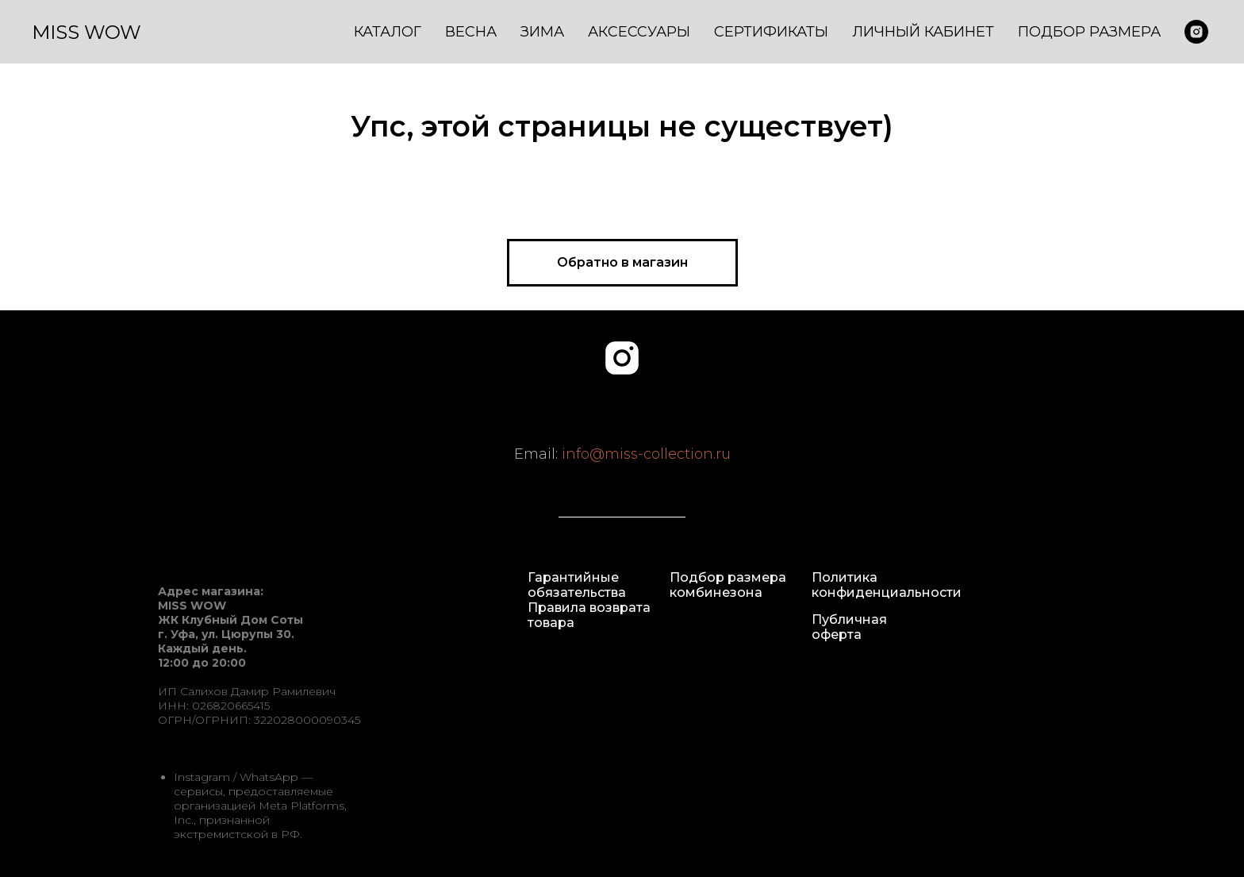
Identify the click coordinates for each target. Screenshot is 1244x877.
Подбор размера (1089, 31)
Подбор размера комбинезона (728, 585)
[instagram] (622, 358)
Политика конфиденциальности (887, 585)
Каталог (387, 31)
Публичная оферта (849, 627)
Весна (471, 31)
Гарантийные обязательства (577, 585)
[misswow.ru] (1196, 32)
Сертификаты (771, 31)
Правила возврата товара (589, 615)
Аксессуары (639, 31)
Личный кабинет (923, 31)
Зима (542, 31)
